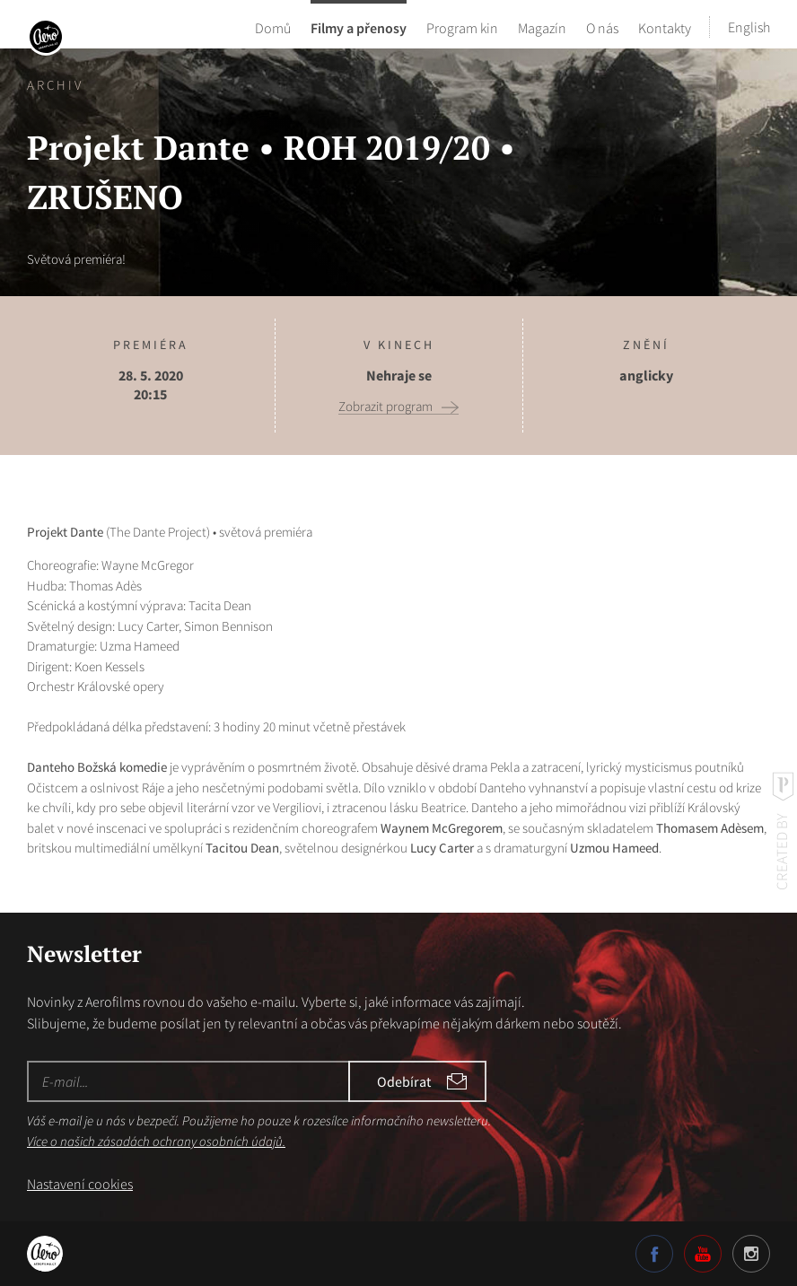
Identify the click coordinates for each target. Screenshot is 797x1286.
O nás (602, 27)
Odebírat (404, 1081)
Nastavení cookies (80, 1184)
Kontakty (664, 27)
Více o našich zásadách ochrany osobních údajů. (156, 1141)
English (749, 27)
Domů (273, 27)
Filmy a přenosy (359, 27)
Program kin (462, 27)
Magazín (542, 27)
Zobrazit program (385, 406)
